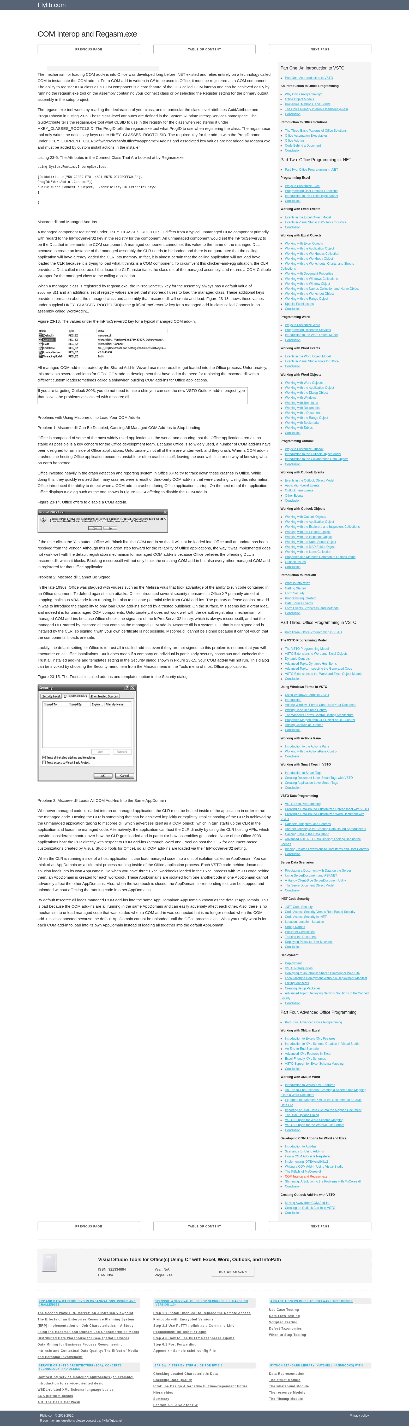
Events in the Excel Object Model (308, 217)
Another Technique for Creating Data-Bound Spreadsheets (325, 829)
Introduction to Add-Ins (300, 1146)
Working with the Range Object (306, 298)
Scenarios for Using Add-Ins (304, 1151)
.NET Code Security (299, 907)
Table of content (204, 49)
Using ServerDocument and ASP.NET (311, 875)
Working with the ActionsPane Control (311, 751)
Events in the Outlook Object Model (309, 480)
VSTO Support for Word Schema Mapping (314, 1120)
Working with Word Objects (304, 383)
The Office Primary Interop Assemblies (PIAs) (316, 109)
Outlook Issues (295, 562)
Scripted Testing (283, 1322)
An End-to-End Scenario (302, 1049)
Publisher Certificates (300, 932)
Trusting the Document (301, 937)
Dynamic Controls (297, 658)
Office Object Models (299, 99)
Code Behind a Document (303, 145)
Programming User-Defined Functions (311, 191)
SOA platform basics (55, 1396)
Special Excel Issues (299, 304)
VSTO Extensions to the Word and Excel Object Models (323, 674)
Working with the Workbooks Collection (312, 254)
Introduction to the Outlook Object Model (313, 454)
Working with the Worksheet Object (309, 293)
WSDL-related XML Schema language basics (76, 1390)
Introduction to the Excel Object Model (311, 196)
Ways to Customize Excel (303, 186)
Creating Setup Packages (303, 988)
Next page (320, 49)
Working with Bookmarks (302, 423)
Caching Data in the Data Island (307, 834)
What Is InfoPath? (297, 583)
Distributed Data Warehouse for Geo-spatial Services (83, 1338)
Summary (161, 1399)
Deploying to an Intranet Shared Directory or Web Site (322, 973)
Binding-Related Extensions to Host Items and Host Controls (327, 849)
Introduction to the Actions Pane (307, 746)
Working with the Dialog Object (306, 393)
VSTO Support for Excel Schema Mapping (314, 1063)
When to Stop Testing (287, 1335)
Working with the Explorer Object (308, 532)
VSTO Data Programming (303, 804)
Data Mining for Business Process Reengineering (80, 1344)
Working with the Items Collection (308, 552)
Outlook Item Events (299, 490)
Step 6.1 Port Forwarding (175, 1344)
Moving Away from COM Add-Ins (307, 1203)
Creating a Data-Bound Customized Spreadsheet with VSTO (327, 809)
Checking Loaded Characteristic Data (185, 1374)
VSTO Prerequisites (299, 968)
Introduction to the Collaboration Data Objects (316, 459)
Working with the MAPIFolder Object (310, 547)
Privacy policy (359, 1415)
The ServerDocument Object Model (309, 885)
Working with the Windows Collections (311, 279)
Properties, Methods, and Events (307, 104)
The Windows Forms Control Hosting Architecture (319, 715)
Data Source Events (299, 603)
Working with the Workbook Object (309, 258)
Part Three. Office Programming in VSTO (313, 632)
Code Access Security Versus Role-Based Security (320, 912)
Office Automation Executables (306, 135)
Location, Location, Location (304, 922)
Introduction (293, 700)
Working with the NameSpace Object (310, 542)
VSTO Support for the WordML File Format (314, 1125)
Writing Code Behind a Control (306, 710)
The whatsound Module (289, 1386)
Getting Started (295, 588)
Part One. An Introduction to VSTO (309, 78)
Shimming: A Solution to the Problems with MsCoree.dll (323, 1181)
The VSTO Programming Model (307, 649)
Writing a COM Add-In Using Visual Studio (314, 1166)
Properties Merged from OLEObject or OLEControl (320, 720)
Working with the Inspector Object (308, 537)
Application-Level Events (302, 485)
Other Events (294, 495)
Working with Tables (299, 428)
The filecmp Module (286, 1399)
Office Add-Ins (295, 140)
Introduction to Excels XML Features (310, 1038)
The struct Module (284, 1380)
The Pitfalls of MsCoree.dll (303, 1171)
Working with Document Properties (309, 273)
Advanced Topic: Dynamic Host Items (311, 663)
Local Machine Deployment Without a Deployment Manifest (326, 978)
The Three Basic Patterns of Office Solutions (316, 130)
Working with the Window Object (307, 284)
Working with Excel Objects (304, 243)
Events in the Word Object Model (308, 356)
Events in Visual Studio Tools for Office (312, 361)
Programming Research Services (308, 330)
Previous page (88, 49)
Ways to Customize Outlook (304, 449)
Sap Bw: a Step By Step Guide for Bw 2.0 (188, 1365)
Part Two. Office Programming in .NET (311, 169)
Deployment (293, 963)
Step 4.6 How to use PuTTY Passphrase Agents (194, 1338)
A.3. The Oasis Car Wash (59, 1402)
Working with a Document (303, 413)
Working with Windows (300, 397)
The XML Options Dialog (302, 1115)
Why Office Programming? (303, 94)
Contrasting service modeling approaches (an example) (86, 1377)
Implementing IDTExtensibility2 (306, 1161)
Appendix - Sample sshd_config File (184, 1351)
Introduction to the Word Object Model (311, 335)
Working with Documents (302, 408)
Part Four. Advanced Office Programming (313, 1022)
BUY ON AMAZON (233, 1271)
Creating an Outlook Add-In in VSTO (310, 1208)
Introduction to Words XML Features (310, 1085)
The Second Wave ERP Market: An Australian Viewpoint (85, 1313)
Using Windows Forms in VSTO (307, 695)
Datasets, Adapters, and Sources (308, 824)
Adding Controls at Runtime (304, 725)
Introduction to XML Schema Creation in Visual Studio (322, 1044)
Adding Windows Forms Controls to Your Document (320, 705)
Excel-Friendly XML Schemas (305, 1058)
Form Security (295, 593)
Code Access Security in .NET (306, 917)
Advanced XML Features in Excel (308, 1054)
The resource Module (287, 1392)
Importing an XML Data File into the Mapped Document (323, 1110)
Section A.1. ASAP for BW (175, 1405)
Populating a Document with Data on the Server (318, 870)
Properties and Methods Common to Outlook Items (320, 557)
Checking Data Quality (172, 1380)
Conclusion (292, 114)
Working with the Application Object (309, 248)
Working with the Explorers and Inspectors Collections (322, 527)
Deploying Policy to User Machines (309, 942)
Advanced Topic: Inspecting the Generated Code (318, 668)
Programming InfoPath (300, 598)
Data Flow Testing (284, 1316)
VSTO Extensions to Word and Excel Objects (316, 654)
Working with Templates (301, 403)
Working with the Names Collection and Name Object (322, 289)
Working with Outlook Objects (305, 517)
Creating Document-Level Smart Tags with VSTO (319, 778)
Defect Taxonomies (285, 1328)
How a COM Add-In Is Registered (308, 1156)
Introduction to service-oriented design (72, 1383)
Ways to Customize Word (302, 325)
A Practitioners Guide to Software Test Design (311, 1301)
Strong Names (295, 927)
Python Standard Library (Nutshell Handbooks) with (316, 1365)
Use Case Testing (284, 1310)
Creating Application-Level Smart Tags (311, 783)
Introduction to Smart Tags (303, 773)
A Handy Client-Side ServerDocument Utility (315, 880)
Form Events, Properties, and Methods (312, 608)
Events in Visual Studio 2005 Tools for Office (315, 222)
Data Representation (286, 1374)
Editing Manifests (297, 983)
